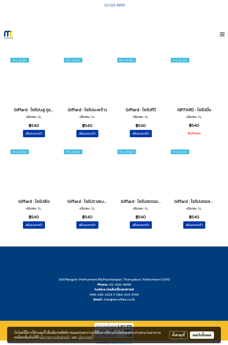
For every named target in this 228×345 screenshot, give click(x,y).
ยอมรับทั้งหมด (202, 335)
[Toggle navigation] (222, 35)
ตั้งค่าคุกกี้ (178, 335)
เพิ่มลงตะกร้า (34, 133)
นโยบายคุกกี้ (86, 337)
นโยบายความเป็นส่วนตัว (54, 337)
